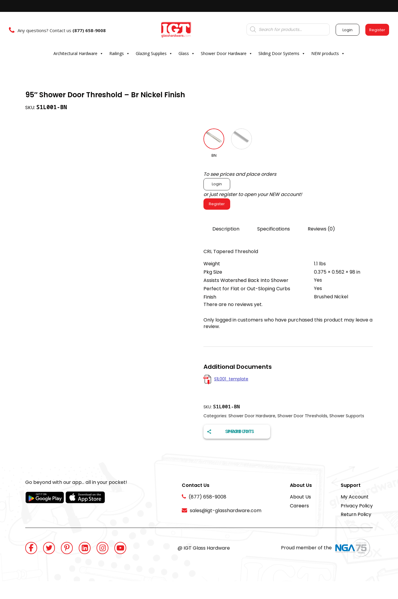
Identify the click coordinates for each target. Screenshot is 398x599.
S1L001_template (231, 379)
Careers (299, 505)
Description (225, 228)
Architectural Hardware (78, 53)
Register (217, 204)
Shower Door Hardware (226, 53)
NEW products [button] (328, 53)
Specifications (273, 228)
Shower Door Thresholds (302, 416)
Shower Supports (346, 416)
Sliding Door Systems (281, 53)
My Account (355, 496)
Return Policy (356, 514)
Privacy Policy (357, 505)
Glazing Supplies (154, 53)
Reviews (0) (321, 228)
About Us (300, 496)
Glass (187, 53)
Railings (119, 53)
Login (217, 184)
